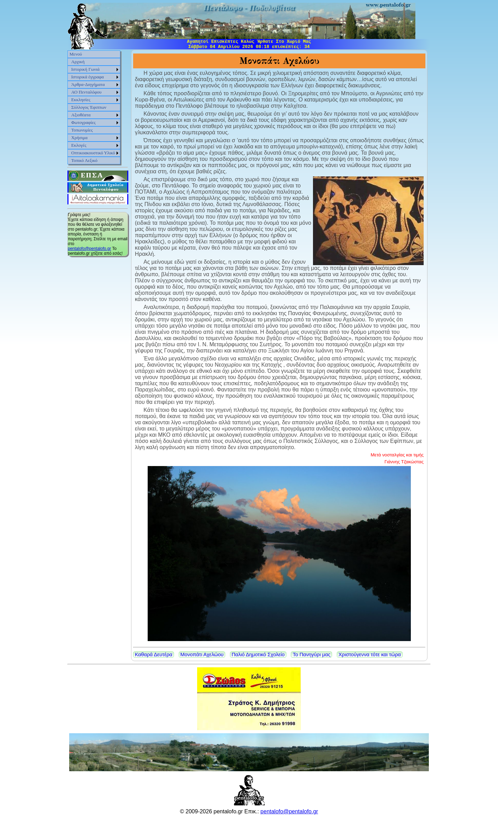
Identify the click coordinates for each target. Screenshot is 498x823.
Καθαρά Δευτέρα (153, 654)
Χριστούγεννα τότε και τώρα (370, 654)
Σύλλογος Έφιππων (88, 107)
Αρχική (78, 61)
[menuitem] (93, 54)
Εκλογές (78, 145)
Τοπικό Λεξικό (84, 160)
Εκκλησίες (80, 99)
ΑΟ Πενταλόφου (86, 92)
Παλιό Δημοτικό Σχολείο (258, 654)
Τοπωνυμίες (82, 130)
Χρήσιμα (79, 137)
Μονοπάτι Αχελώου (202, 654)
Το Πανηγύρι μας (311, 654)
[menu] (93, 107)
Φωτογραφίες (83, 122)
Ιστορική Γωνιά (85, 69)
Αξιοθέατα (81, 114)
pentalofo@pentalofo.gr (89, 248)
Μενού (76, 54)
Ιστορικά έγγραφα (87, 76)
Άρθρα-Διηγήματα (88, 84)
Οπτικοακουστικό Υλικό (93, 152)
